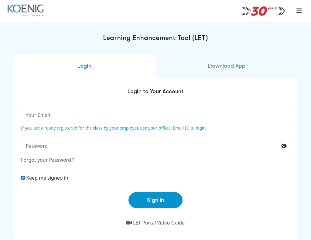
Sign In (155, 200)
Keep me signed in (47, 177)
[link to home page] (27, 11)
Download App (226, 66)
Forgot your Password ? (47, 160)
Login (84, 66)
